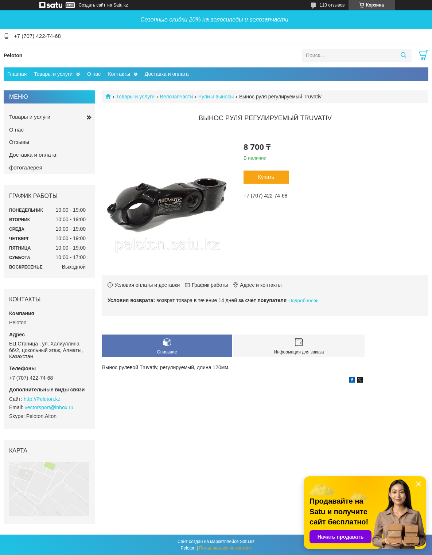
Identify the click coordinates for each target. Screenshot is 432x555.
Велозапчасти (176, 96)
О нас (94, 74)
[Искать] (403, 55)
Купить (266, 177)
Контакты (119, 74)
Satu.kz (247, 541)
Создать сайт (92, 5)
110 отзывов (332, 5)
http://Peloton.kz (42, 399)
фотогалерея (25, 167)
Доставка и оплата (167, 74)
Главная (17, 74)
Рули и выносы (216, 96)
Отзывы (19, 142)
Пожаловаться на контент (225, 548)
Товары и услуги (53, 74)
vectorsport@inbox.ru (49, 407)
